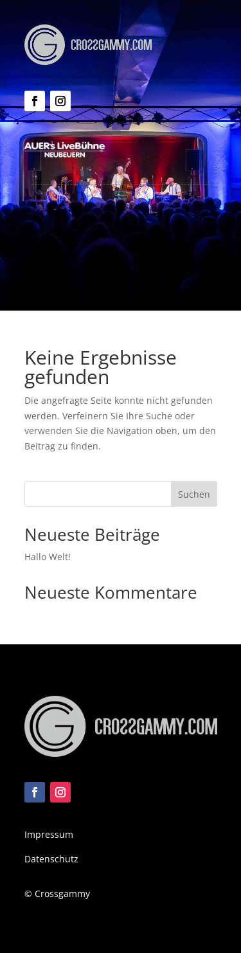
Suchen (194, 494)
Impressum (48, 834)
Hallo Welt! (47, 556)
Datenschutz (51, 859)
